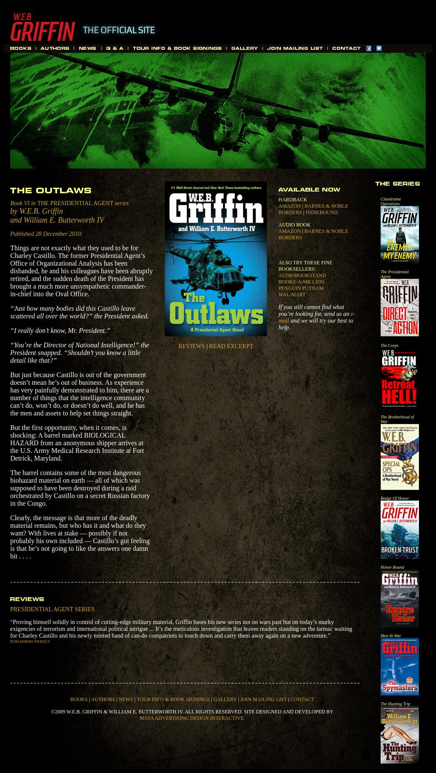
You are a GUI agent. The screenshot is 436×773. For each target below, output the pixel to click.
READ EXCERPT (231, 346)
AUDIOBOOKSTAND (302, 275)
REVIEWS (191, 346)
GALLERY (225, 699)
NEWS (126, 699)
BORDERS (290, 212)
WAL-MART (292, 295)
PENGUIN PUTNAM (301, 288)
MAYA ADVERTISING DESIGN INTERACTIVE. (192, 718)
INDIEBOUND (322, 212)
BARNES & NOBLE (326, 206)
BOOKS (79, 699)
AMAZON (289, 206)
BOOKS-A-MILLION (301, 282)
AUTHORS (103, 699)
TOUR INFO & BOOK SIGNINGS (173, 699)
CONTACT (302, 699)
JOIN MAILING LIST (263, 699)
